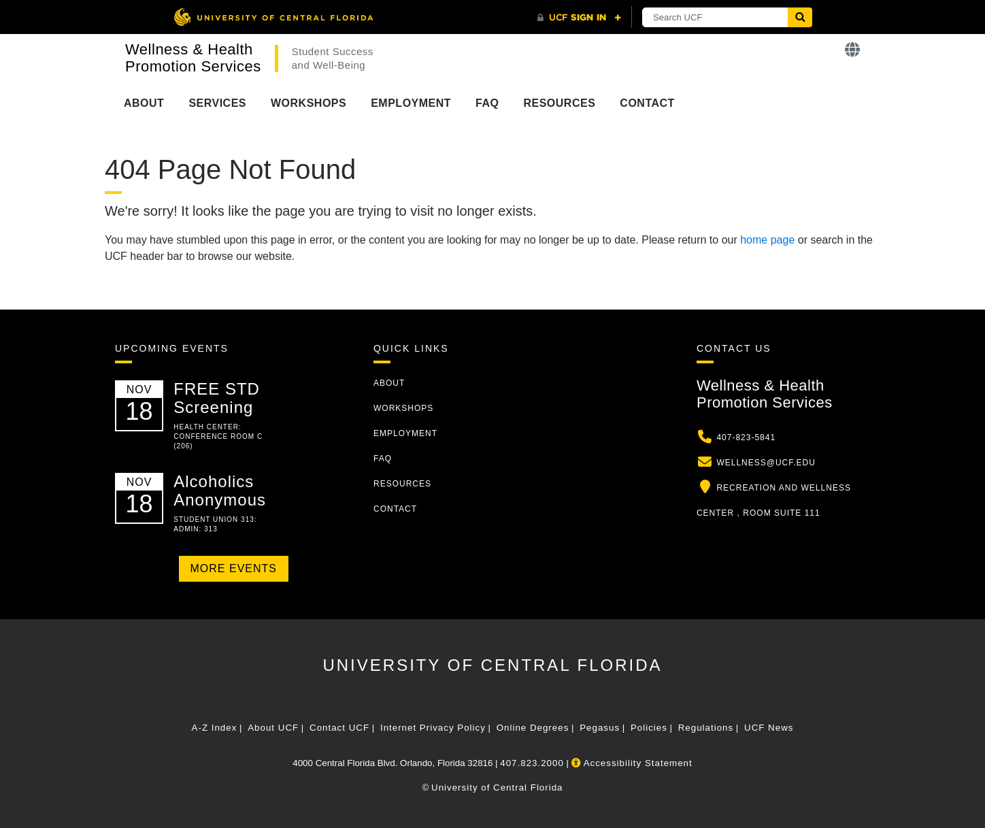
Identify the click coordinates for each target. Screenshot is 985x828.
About (144, 103)
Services (217, 103)
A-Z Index (214, 728)
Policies (649, 728)
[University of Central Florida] (273, 16)
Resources (559, 103)
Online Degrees (533, 728)
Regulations (705, 728)
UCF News (768, 728)
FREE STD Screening (216, 398)
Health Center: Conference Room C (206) (218, 436)
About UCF (273, 728)
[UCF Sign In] (579, 17)
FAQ (487, 103)
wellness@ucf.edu (766, 462)
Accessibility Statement (631, 763)
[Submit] (800, 17)
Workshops (308, 103)
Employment (411, 103)
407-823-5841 (745, 437)
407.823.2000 (532, 763)
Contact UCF (339, 728)
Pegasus (600, 728)
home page (767, 240)
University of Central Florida (492, 665)
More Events (233, 568)
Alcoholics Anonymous (219, 490)
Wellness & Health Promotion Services (193, 58)
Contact (647, 103)
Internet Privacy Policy (433, 728)
